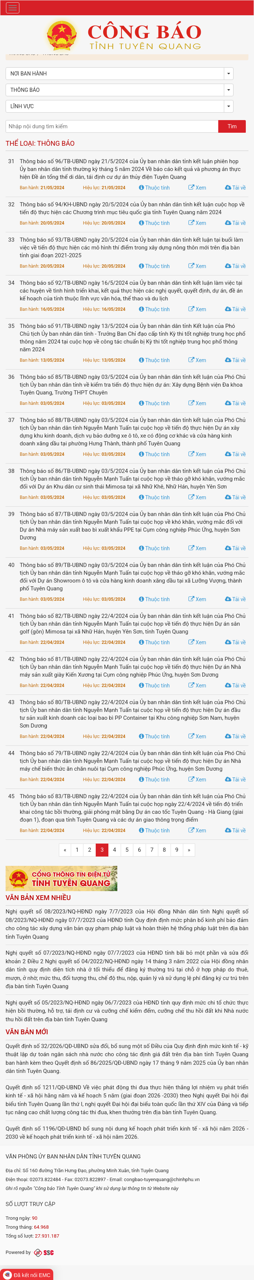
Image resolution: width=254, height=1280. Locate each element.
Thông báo (24, 90)
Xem (197, 188)
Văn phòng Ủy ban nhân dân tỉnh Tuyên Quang (73, 1156)
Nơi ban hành (28, 74)
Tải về (235, 188)
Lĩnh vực (22, 106)
